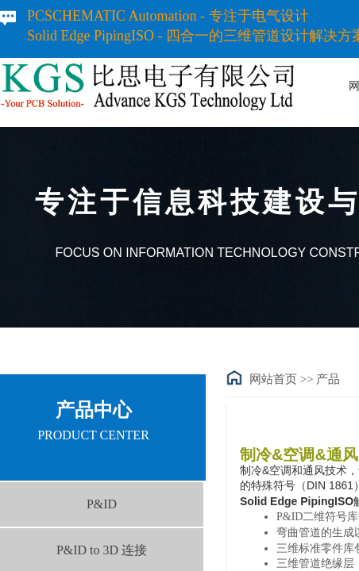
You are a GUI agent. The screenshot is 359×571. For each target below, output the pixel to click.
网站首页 (273, 379)
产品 (328, 379)
